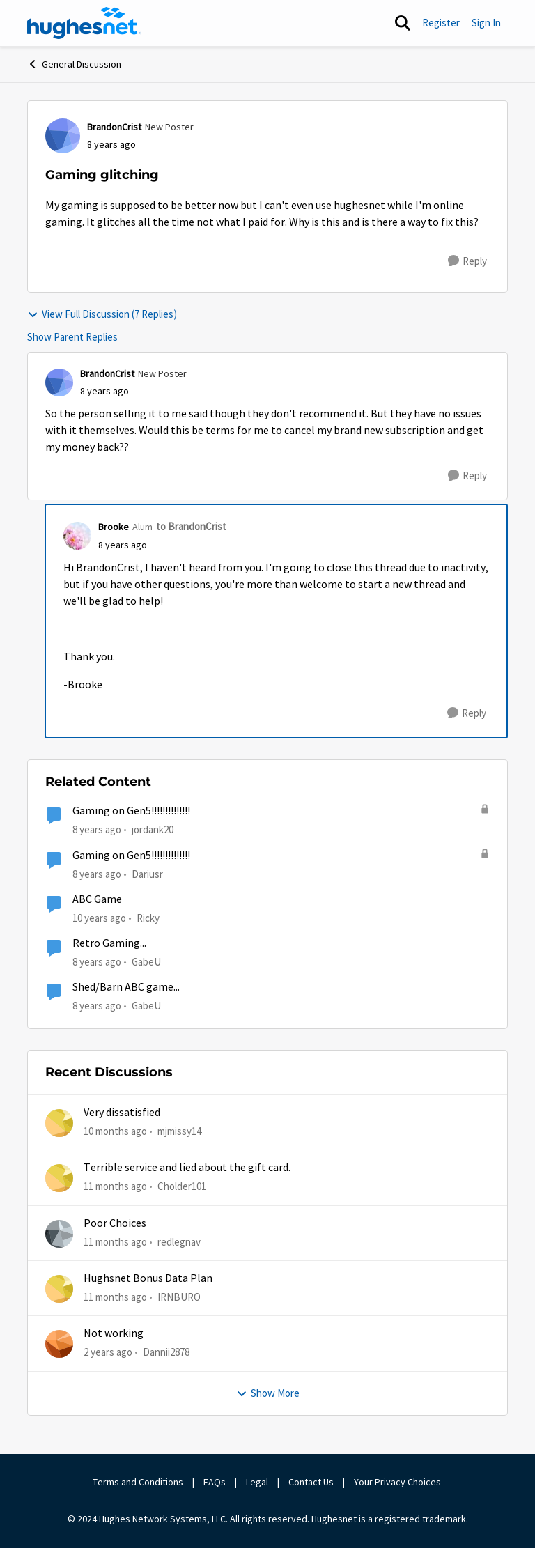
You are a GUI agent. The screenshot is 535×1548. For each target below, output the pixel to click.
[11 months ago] (115, 1187)
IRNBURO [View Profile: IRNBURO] (179, 1296)
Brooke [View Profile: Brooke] (113, 526)
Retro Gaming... (109, 943)
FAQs (214, 1482)
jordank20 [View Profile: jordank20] (152, 829)
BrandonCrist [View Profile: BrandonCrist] (114, 127)
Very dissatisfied (122, 1113)
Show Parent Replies (72, 336)
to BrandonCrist (191, 526)
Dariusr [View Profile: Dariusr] (147, 873)
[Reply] (467, 261)
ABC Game (97, 899)
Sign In (486, 22)
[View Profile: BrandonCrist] (62, 135)
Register (441, 22)
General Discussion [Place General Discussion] (74, 64)
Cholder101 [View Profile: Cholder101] (181, 1186)
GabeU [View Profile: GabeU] (146, 961)
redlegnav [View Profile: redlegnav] (179, 1241)
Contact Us (311, 1482)
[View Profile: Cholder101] (59, 1178)
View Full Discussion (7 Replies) (102, 313)
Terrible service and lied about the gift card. (187, 1168)
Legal (257, 1482)
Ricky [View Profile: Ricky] (148, 917)
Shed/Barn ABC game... (126, 987)
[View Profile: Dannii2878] (59, 1344)
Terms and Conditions (138, 1482)
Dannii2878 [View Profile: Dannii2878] (166, 1352)
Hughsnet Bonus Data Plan (148, 1278)
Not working (114, 1333)
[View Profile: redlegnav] (59, 1234)
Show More (268, 1393)
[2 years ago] (108, 1353)
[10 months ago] (115, 1132)
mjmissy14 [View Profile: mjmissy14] (179, 1131)
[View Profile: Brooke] (77, 536)
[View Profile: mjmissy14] (59, 1123)
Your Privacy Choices (398, 1482)
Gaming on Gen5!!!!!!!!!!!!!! (131, 811)
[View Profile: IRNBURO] (59, 1289)
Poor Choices (115, 1223)
